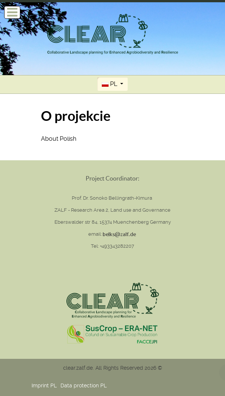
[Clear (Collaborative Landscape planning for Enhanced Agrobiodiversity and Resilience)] (112, 33)
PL (110, 83)
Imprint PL (44, 385)
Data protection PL (83, 385)
